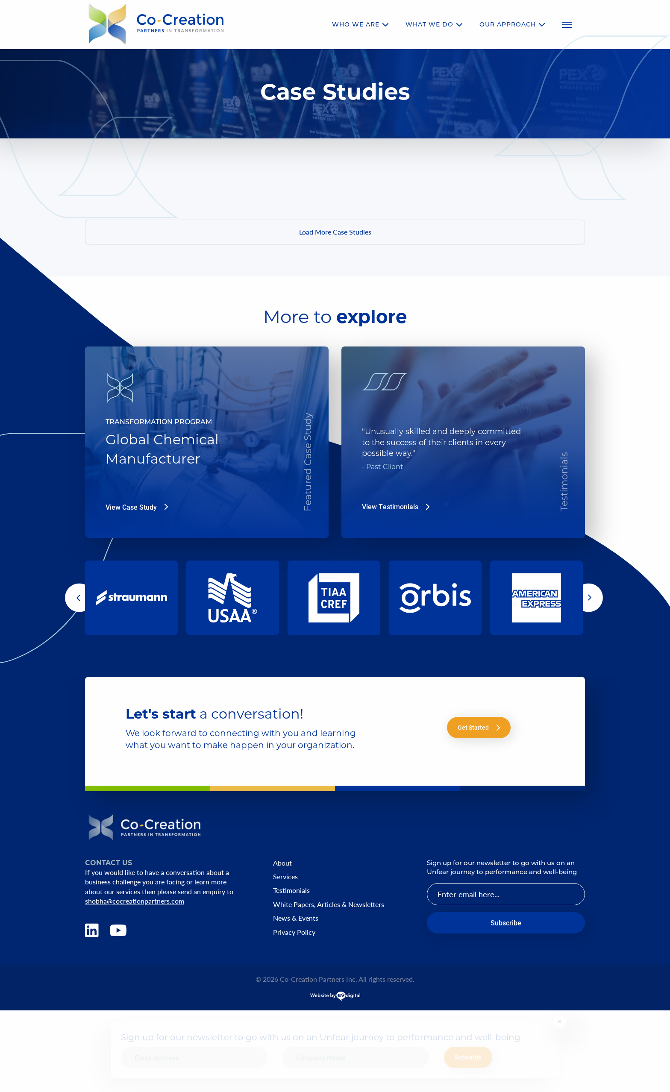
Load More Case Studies (335, 232)
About (282, 863)
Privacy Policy (294, 932)
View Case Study (137, 507)
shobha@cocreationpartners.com (134, 901)
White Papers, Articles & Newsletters (328, 904)
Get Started (479, 727)
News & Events (295, 918)
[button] (79, 598)
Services (285, 876)
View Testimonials (395, 506)
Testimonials (291, 890)
